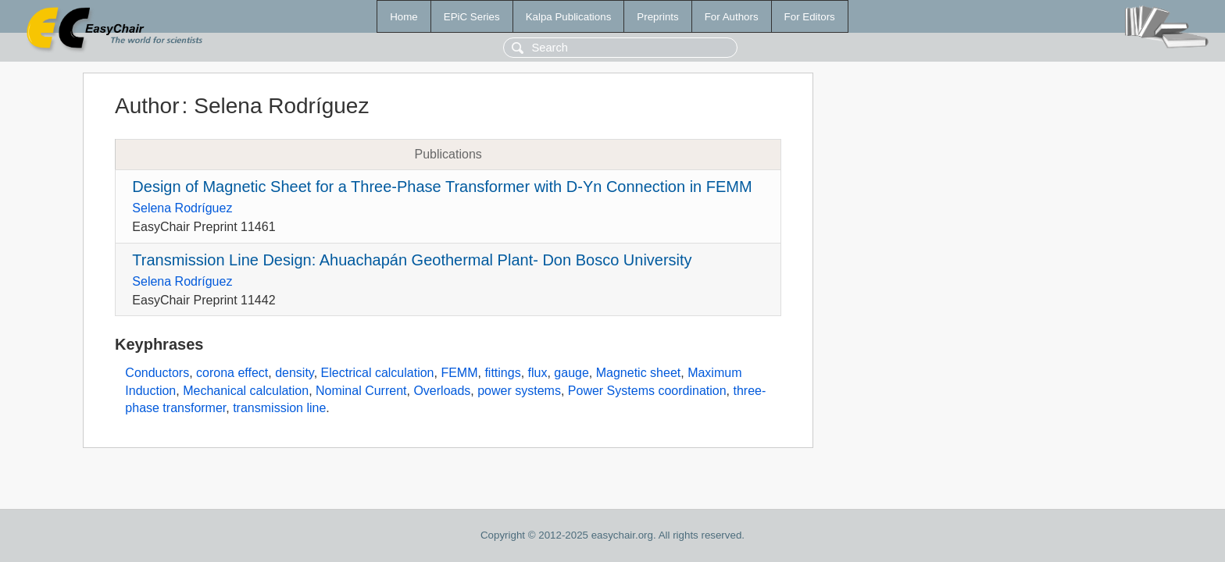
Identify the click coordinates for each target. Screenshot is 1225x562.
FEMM (459, 372)
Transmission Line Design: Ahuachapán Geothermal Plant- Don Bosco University (411, 260)
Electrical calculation (377, 372)
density (294, 372)
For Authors (732, 17)
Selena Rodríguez (182, 208)
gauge (571, 372)
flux (538, 372)
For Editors (809, 17)
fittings (502, 372)
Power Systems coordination (647, 390)
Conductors (157, 372)
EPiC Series (472, 17)
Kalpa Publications (569, 17)
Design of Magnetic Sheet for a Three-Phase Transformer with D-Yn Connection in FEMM (442, 186)
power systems (519, 390)
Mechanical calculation (246, 390)
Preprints (657, 17)
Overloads (441, 390)
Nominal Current (361, 390)
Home (404, 17)
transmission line (279, 407)
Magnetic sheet (638, 372)
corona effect (232, 372)
